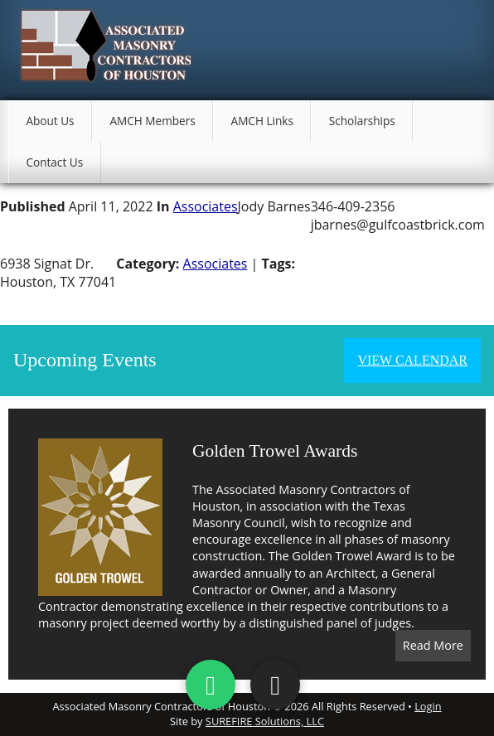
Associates (205, 206)
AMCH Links (262, 120)
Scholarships (362, 120)
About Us (50, 120)
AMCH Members (152, 120)
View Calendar (412, 360)
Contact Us (54, 162)
